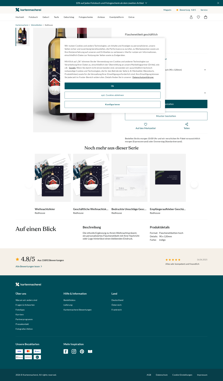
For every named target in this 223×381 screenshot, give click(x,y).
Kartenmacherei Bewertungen (78, 310)
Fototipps (20, 310)
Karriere (20, 314)
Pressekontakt (22, 324)
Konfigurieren (112, 104)
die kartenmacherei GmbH (28, 10)
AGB (149, 374)
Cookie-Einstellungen (182, 375)
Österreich (117, 305)
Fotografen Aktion (24, 329)
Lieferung (68, 305)
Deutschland (117, 300)
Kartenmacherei (22, 25)
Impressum (202, 374)
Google (72, 67)
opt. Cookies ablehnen (112, 95)
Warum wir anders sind (26, 300)
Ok (112, 86)
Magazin (167, 10)
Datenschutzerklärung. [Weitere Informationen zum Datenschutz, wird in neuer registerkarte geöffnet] (143, 77)
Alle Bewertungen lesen (28, 266)
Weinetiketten (36, 25)
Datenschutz (162, 374)
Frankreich (117, 310)
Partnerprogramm (24, 319)
